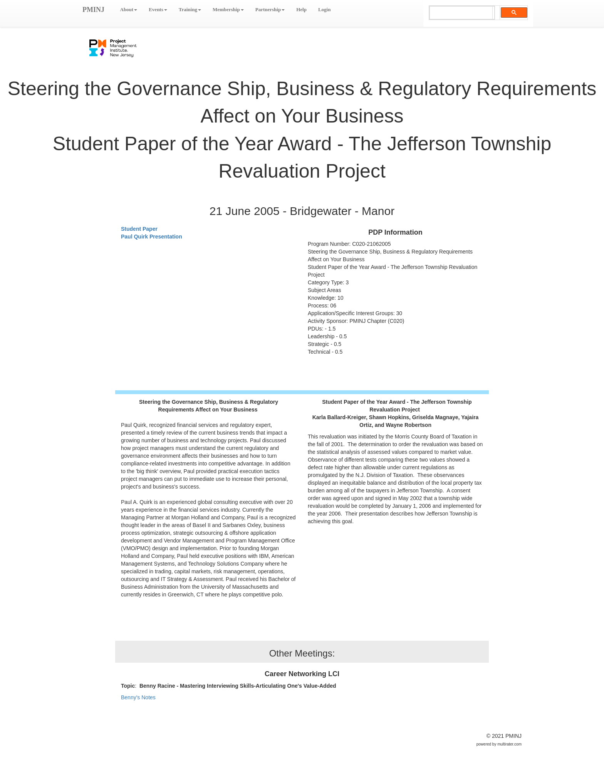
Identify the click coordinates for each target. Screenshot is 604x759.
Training (190, 9)
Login (324, 9)
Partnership (270, 9)
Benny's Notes (138, 697)
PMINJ (93, 9)
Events (158, 9)
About (129, 9)
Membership (228, 9)
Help (301, 9)
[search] (461, 12)
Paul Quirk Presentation (151, 236)
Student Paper (139, 229)
